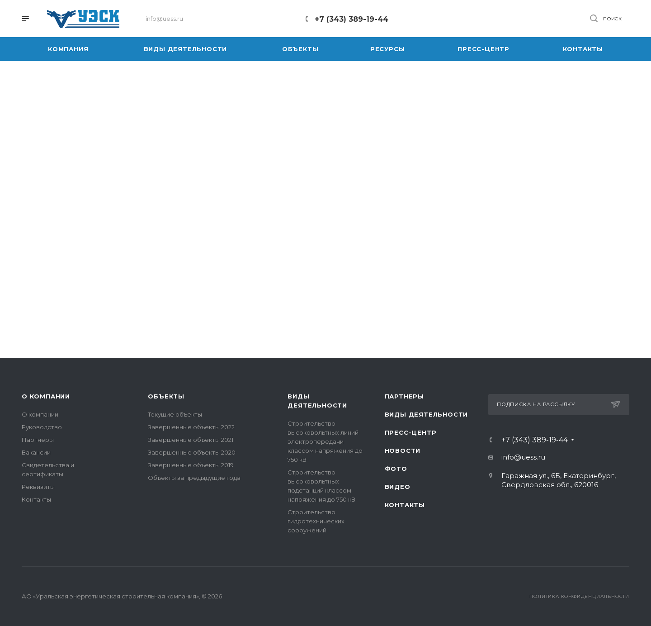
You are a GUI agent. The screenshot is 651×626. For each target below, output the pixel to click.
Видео (397, 486)
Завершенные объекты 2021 (190, 439)
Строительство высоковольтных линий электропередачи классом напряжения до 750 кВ (325, 441)
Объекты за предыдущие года (194, 477)
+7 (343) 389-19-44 (351, 19)
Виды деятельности (426, 414)
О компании (46, 396)
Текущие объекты (175, 414)
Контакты (36, 499)
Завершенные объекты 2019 (191, 465)
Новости (403, 450)
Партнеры (38, 439)
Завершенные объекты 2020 (192, 452)
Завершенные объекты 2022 (191, 427)
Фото (396, 468)
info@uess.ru (523, 457)
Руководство (42, 427)
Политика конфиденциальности (579, 596)
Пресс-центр (411, 432)
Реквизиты (38, 486)
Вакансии (36, 452)
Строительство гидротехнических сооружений (316, 521)
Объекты (166, 396)
